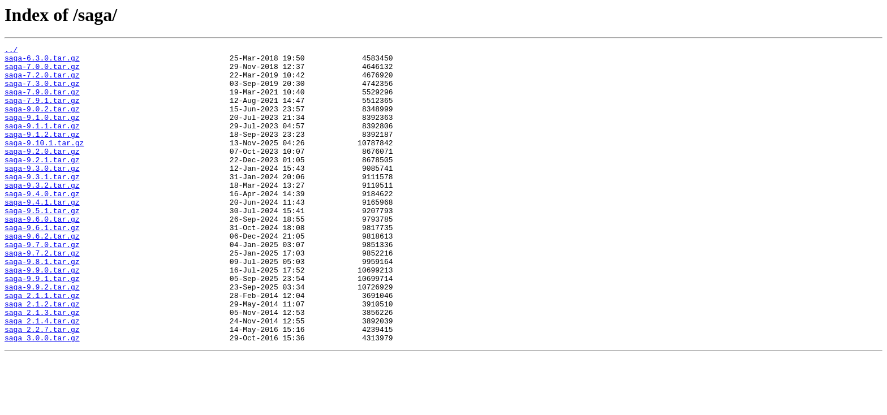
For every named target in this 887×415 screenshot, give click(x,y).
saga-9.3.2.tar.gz (42, 214)
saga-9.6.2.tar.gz (42, 275)
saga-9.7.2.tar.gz (42, 295)
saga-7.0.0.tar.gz (42, 71)
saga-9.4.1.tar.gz (42, 234)
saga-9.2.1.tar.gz (42, 183)
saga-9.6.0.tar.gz (42, 254)
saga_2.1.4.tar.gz (42, 376)
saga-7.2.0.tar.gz (42, 81)
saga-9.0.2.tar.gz (42, 122)
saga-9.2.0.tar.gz (42, 173)
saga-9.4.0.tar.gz (42, 224)
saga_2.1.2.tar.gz (42, 356)
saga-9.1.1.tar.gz (42, 142)
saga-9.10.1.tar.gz (44, 163)
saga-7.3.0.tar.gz (42, 92)
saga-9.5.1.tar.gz (42, 244)
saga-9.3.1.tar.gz (42, 203)
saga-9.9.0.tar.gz (42, 315)
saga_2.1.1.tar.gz (42, 346)
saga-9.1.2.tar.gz (42, 153)
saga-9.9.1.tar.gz (42, 326)
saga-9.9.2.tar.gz (42, 336)
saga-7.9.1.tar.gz (42, 112)
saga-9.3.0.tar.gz (42, 193)
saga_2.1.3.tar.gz (42, 366)
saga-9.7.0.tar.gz (42, 285)
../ (11, 51)
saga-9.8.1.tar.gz (42, 305)
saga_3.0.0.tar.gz (42, 397)
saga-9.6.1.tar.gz (42, 265)
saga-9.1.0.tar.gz (42, 132)
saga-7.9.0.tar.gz (42, 102)
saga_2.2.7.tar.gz (42, 387)
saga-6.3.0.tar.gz (42, 61)
